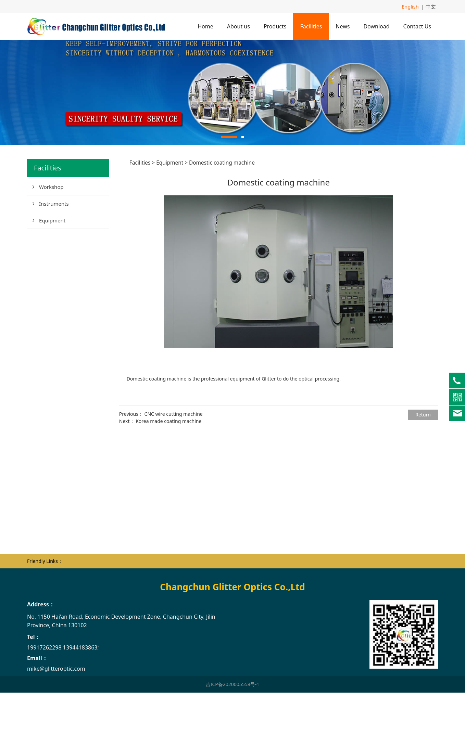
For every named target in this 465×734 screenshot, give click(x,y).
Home (205, 26)
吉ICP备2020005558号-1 (233, 723)
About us (238, 26)
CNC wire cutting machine (173, 453)
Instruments (54, 243)
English (411, 6)
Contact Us (417, 26)
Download (376, 26)
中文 (431, 6)
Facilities (311, 26)
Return (423, 454)
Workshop (51, 226)
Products (275, 26)
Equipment (52, 259)
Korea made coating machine (168, 460)
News (343, 26)
